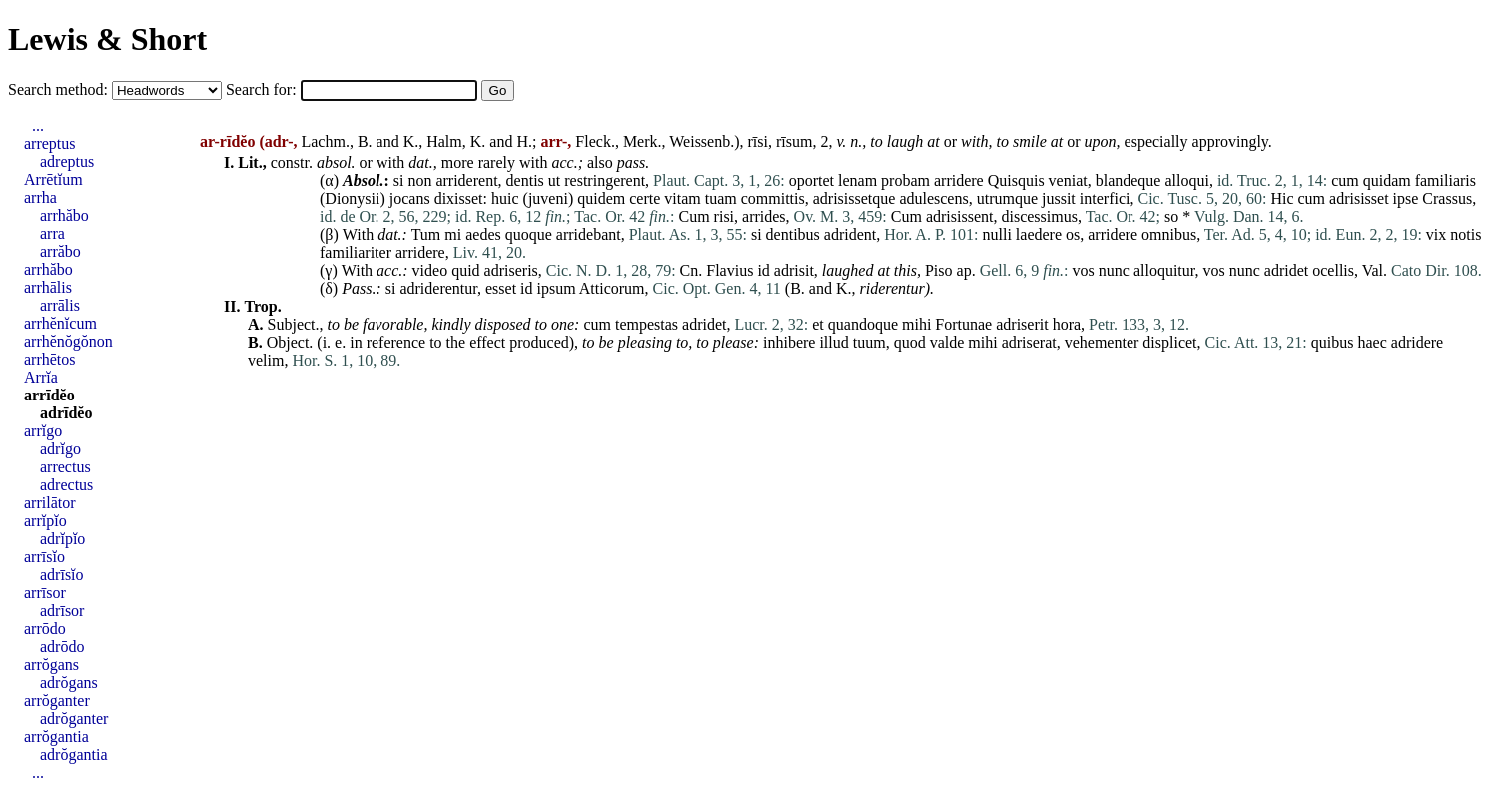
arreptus (50, 143)
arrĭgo (43, 430)
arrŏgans (51, 664)
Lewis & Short (107, 39)
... (38, 125)
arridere (959, 180)
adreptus (67, 161)
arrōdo (45, 628)
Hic (1281, 198)
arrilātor (50, 502)
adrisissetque (854, 198)
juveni (548, 198)
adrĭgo (60, 448)
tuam (721, 198)
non (419, 180)
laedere (1039, 234)
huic (505, 198)
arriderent (466, 180)
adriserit (1022, 324)
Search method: (60, 89)
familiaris (1445, 180)
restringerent (604, 180)
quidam (1387, 180)
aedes (483, 234)
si (398, 180)
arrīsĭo (44, 556)
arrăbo (60, 251)
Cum (693, 216)
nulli (997, 234)
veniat (1068, 180)
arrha (40, 197)
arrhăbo (64, 215)
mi (452, 234)
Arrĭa (41, 377)
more (457, 162)
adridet (1286, 270)
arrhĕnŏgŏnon (68, 341)
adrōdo (62, 646)
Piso (939, 270)
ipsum (556, 288)
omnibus (1168, 234)
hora (1067, 324)
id (763, 270)
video (430, 270)
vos (1084, 270)
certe (644, 198)
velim (266, 360)
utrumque (1007, 198)
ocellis (1333, 270)
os (1073, 234)
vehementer (1102, 342)
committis (773, 198)
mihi (916, 324)
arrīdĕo (49, 395)
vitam (682, 198)
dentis (525, 180)
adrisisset (1359, 198)
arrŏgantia (56, 736)
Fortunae (963, 324)
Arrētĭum (53, 179)
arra (52, 233)
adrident (850, 234)
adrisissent (960, 216)
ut (554, 180)
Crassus (1447, 198)
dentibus (793, 234)
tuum (869, 342)
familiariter (355, 252)
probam (905, 180)
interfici (1105, 198)
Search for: (263, 89)
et (818, 324)
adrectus (66, 484)
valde (947, 342)
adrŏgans (69, 682)
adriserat (1029, 342)
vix (1436, 234)
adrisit (794, 270)
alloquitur (1164, 270)
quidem (601, 198)
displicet (1169, 342)
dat (387, 234)
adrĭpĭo (62, 538)
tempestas (646, 324)
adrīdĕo (66, 412)
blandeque (1128, 180)
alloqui (1186, 180)
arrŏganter (57, 700)
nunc (1114, 270)
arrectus (65, 466)
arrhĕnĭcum (60, 323)
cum (1345, 180)
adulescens (933, 198)
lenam (857, 180)
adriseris (511, 270)
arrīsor (45, 592)
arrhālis (48, 287)
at (933, 141)
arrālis (60, 305)
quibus (1332, 342)
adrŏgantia (74, 754)
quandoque (863, 324)
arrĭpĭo (45, 520)
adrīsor (62, 610)
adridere (1417, 342)
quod (910, 342)
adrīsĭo (62, 574)
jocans (409, 198)
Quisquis (1016, 180)
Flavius (729, 270)
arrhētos (50, 359)
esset (500, 288)
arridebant (588, 234)
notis (1465, 234)
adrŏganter (74, 718)
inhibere (789, 342)
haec (1371, 342)
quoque (528, 234)
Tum (426, 234)
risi (724, 216)
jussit (1059, 198)
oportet (811, 180)
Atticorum (612, 288)
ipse (1406, 198)
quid (465, 270)
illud (833, 342)
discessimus (1039, 216)
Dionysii (352, 198)
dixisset (458, 198)
